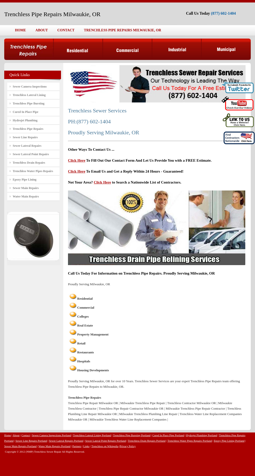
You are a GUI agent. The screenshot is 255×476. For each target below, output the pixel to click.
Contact (25, 435)
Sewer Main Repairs (26, 188)
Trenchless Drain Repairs (29, 162)
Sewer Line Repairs (25, 137)
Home (7, 435)
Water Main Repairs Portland (54, 446)
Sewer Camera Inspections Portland (51, 435)
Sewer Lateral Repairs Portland (66, 440)
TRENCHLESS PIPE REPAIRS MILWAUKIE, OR (122, 30)
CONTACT (65, 30)
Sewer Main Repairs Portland (20, 446)
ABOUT (41, 30)
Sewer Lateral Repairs (27, 145)
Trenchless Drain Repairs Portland (146, 440)
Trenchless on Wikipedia (105, 446)
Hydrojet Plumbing (25, 120)
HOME (20, 30)
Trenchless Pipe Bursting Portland (131, 435)
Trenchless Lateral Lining (29, 95)
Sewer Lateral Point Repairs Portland (105, 440)
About (16, 435)
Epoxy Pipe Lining (24, 179)
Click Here (76, 160)
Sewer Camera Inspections (30, 86)
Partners (76, 446)
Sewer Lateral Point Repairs (31, 154)
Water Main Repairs (26, 196)
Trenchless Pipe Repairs (28, 129)
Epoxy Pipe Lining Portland (229, 440)
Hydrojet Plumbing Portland (201, 435)
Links (86, 446)
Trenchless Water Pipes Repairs (33, 171)
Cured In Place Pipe (25, 112)
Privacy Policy (128, 446)
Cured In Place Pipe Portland (168, 435)
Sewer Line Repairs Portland (31, 440)
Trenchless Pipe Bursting (29, 103)
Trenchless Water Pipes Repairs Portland (189, 440)
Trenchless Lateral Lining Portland (92, 435)
